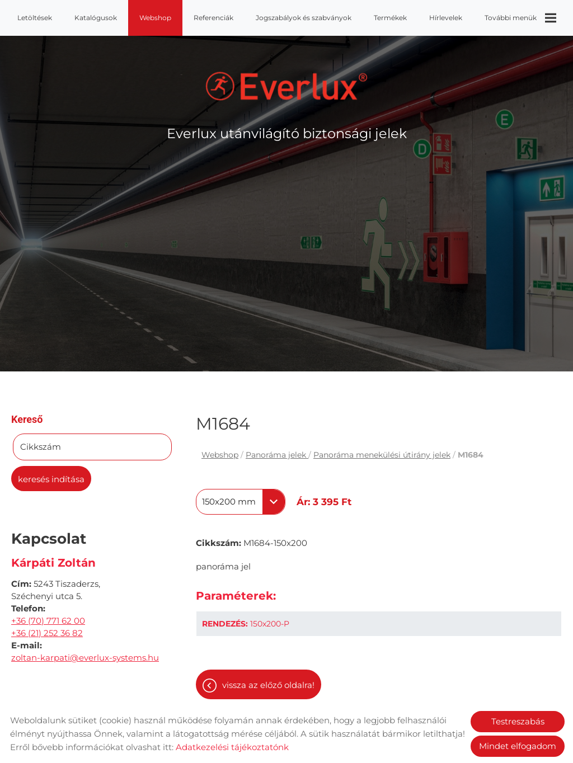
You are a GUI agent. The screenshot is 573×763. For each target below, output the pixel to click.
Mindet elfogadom (517, 746)
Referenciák (213, 17)
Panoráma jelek (277, 455)
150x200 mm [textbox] (229, 502)
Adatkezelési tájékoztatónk (232, 747)
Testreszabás (517, 721)
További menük (520, 17)
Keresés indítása (51, 479)
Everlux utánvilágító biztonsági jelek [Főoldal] (287, 133)
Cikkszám (40, 446)
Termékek (390, 17)
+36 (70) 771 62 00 (48, 620)
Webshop (155, 17)
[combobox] (240, 502)
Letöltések (34, 17)
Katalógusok (95, 17)
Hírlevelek (445, 17)
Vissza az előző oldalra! (268, 685)
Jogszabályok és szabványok (303, 17)
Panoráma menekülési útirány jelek (381, 455)
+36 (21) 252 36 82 (47, 633)
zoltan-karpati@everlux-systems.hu (85, 657)
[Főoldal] (287, 86)
